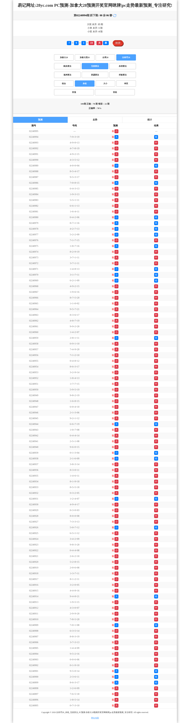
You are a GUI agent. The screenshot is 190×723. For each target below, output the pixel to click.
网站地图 (95, 718)
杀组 (85, 83)
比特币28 (126, 57)
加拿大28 (64, 57)
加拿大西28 (85, 57)
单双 (126, 83)
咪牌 (118, 43)
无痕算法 (95, 66)
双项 (74, 92)
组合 (64, 83)
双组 (115, 92)
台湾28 (105, 57)
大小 (105, 83)
